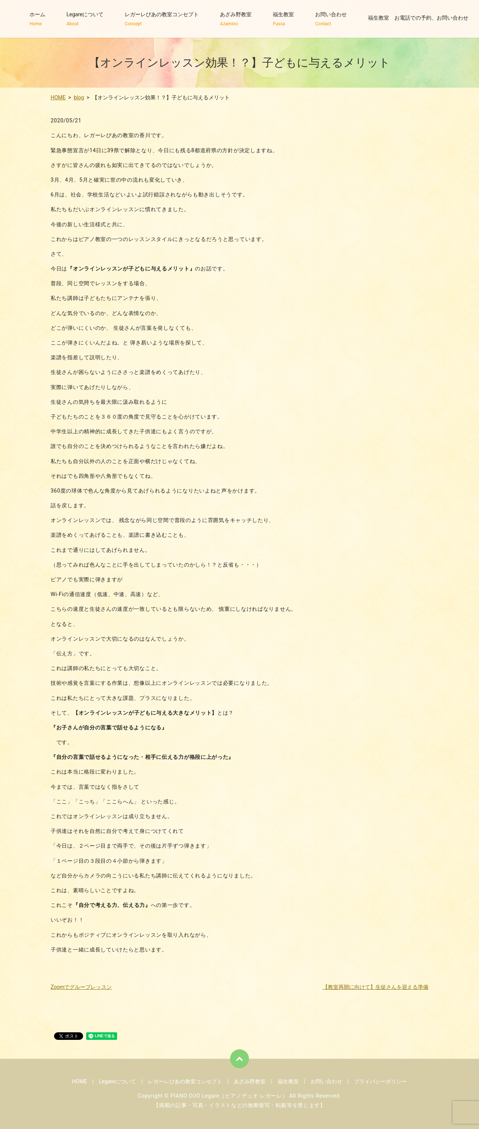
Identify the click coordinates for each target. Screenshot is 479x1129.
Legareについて (85, 19)
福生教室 (283, 19)
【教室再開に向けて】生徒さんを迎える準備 (375, 987)
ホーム (37, 19)
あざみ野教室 (236, 19)
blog (79, 97)
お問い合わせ (331, 19)
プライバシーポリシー (380, 1081)
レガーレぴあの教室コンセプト (162, 19)
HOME (58, 97)
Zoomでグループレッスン (81, 987)
